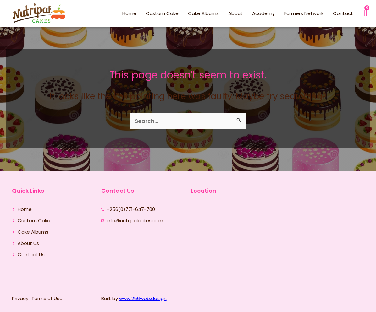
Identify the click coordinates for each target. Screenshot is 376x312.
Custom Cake (162, 13)
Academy (263, 13)
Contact (343, 13)
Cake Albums (203, 13)
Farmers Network (303, 13)
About (235, 13)
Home (129, 13)
